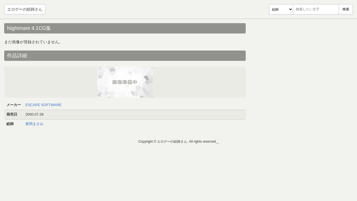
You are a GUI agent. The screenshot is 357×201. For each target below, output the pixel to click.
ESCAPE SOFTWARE (43, 105)
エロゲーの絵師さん (24, 9)
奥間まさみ (34, 124)
